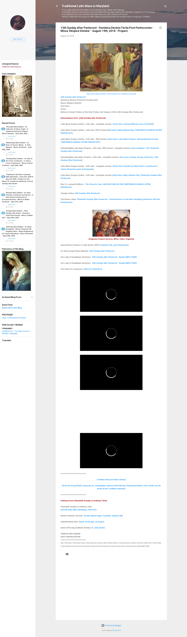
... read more (10, 136)
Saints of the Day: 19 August (91, 522)
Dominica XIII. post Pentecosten (114, 245)
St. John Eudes (98, 528)
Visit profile (18, 39)
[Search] (165, 7)
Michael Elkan (116, 630)
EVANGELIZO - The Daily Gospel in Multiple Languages (16, 332)
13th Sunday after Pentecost (73, 97)
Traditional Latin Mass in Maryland (85, 6)
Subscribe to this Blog (12, 308)
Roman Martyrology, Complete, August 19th (103, 516)
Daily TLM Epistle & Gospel (14, 318)
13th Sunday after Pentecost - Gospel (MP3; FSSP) (114, 263)
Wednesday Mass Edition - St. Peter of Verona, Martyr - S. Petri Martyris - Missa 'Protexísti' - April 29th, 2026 (17, 146)
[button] (160, 28)
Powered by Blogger (111, 625)
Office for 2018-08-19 (93, 269)
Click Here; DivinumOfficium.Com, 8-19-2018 (133, 124)
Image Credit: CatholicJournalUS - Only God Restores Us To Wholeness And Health (111, 94)
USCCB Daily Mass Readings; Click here (79, 510)
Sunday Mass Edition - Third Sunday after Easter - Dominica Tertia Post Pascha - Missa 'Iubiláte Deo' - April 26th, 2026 (17, 214)
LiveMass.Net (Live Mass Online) (111, 479)
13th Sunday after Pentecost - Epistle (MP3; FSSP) (114, 257)
